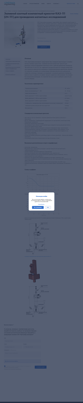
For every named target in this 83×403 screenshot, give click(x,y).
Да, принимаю (38, 207)
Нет (48, 207)
